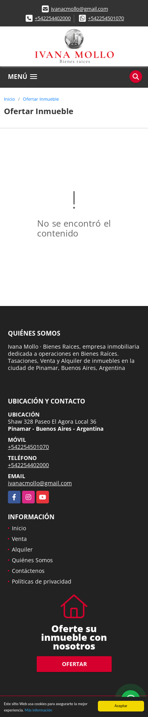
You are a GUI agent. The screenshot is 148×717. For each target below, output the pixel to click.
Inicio (9, 99)
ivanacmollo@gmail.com (79, 8)
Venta (19, 538)
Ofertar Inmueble (41, 99)
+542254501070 (106, 18)
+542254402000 (53, 18)
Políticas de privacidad (41, 581)
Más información (38, 710)
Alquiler (22, 549)
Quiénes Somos (32, 560)
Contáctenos (28, 570)
